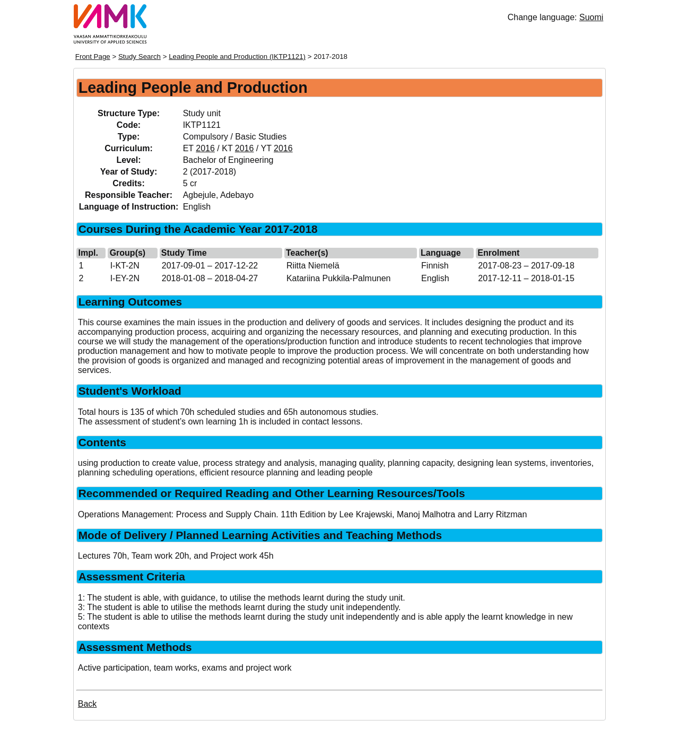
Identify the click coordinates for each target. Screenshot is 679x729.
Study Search (139, 56)
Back (87, 703)
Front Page (92, 56)
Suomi (591, 17)
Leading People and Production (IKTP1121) (237, 56)
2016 (205, 148)
